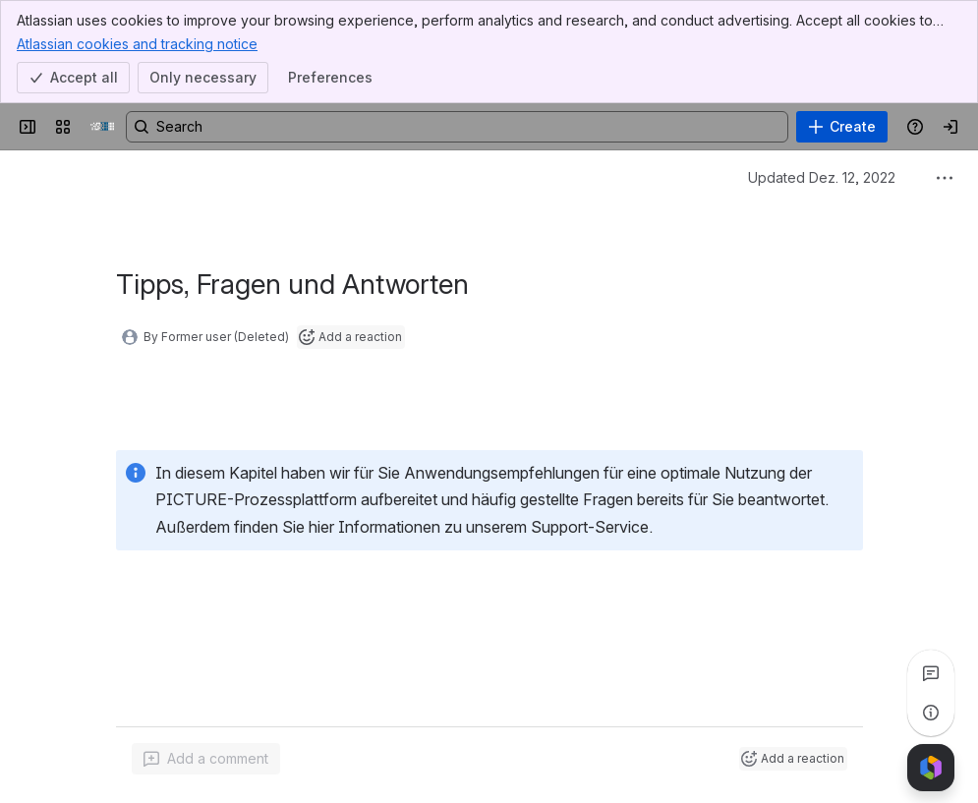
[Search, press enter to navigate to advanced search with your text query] (457, 127)
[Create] (842, 127)
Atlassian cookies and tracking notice (137, 43)
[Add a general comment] (206, 758)
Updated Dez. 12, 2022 (821, 177)
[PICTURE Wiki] (102, 127)
